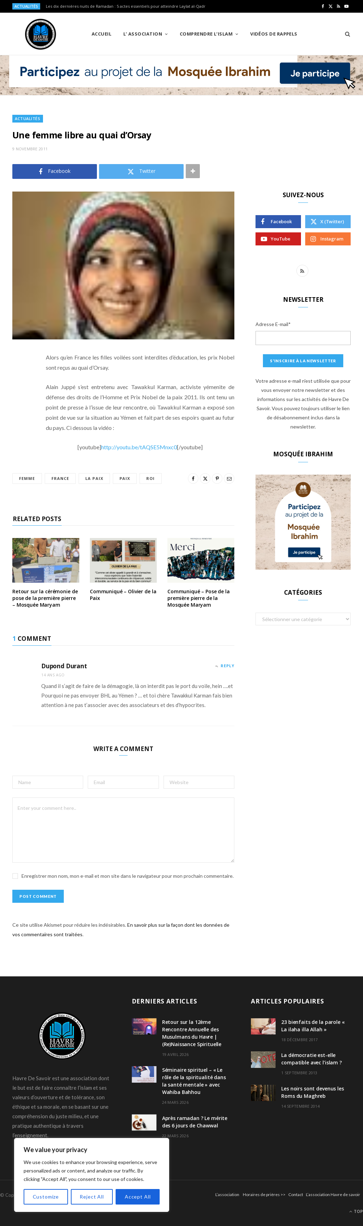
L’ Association (142, 34)
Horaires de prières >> (264, 1194)
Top (356, 1211)
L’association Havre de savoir (333, 1194)
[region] (91, 1175)
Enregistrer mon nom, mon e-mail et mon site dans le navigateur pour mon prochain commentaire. (127, 876)
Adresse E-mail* (273, 324)
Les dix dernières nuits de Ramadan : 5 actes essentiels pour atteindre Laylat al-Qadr (125, 6)
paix (124, 478)
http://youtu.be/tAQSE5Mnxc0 (139, 447)
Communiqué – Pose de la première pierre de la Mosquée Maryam (198, 598)
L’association (227, 1194)
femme (27, 478)
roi (150, 478)
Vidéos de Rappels (273, 34)
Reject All (92, 1197)
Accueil (101, 34)
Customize (46, 1197)
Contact (295, 1194)
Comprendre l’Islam (206, 34)
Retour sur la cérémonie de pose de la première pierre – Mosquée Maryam (45, 598)
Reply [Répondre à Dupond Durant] (228, 665)
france (60, 478)
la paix (94, 478)
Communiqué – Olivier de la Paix (123, 594)
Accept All (137, 1197)
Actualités (28, 118)
